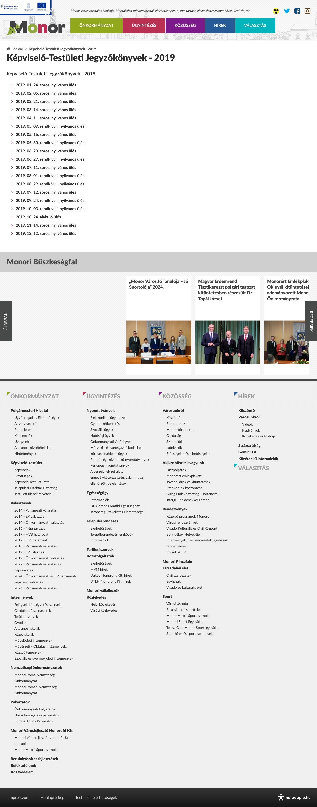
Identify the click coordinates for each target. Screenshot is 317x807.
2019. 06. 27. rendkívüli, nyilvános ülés (50, 159)
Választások (21, 503)
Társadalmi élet (175, 568)
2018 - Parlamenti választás (35, 546)
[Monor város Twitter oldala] (287, 11)
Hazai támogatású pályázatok (36, 715)
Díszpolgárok (176, 470)
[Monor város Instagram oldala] (307, 11)
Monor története (179, 430)
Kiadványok (251, 430)
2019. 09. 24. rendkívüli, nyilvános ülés (50, 201)
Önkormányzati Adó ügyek (110, 442)
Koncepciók (23, 436)
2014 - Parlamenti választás (35, 510)
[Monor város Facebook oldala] (297, 11)
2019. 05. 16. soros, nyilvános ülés (46, 135)
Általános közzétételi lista (33, 448)
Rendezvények (175, 509)
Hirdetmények (25, 454)
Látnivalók (174, 448)
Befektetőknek (23, 766)
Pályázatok (20, 702)
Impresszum (19, 798)
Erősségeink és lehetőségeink (188, 454)
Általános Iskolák (27, 628)
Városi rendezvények (182, 522)
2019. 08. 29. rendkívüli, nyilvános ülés (50, 184)
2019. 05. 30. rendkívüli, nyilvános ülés (50, 143)
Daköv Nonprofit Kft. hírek (111, 575)
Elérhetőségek (101, 528)
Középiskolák (24, 634)
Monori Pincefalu (177, 562)
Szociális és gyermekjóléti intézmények (43, 658)
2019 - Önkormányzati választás (39, 558)
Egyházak (173, 581)
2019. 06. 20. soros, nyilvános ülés (46, 151)
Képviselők (22, 470)
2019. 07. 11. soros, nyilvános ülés (46, 168)
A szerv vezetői (25, 424)
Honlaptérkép (52, 798)
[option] (158, 325)
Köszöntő (173, 418)
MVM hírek (99, 569)
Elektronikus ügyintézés (108, 418)
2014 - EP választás (29, 516)
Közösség (185, 26)
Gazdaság (173, 436)
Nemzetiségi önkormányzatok (36, 668)
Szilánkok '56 (176, 552)
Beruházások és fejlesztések (34, 759)
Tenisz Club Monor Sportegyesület (192, 628)
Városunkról (173, 411)
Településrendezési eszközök (111, 534)
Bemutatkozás (177, 424)
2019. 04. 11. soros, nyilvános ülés (46, 118)
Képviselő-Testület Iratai (32, 482)
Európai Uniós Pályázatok (33, 721)
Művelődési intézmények (33, 640)
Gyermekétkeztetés (105, 424)
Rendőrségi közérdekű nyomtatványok (119, 460)
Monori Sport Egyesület (184, 622)
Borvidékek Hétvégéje (183, 534)
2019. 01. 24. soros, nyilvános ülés (46, 85)
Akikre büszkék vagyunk (183, 463)
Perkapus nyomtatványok (109, 465)
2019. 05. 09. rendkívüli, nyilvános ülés (50, 126)
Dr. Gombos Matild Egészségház (115, 506)
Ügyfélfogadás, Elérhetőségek (36, 418)
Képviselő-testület (26, 463)
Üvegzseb (21, 442)
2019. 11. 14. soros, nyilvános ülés (46, 225)
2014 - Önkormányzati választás (39, 522)
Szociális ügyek (101, 430)
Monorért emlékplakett (184, 476)
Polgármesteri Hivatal (29, 411)
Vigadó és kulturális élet (184, 587)
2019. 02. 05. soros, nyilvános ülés (46, 93)
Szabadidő (174, 442)
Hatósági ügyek (102, 436)
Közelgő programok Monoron (188, 516)
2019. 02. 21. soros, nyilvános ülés (46, 102)
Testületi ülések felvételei (33, 494)
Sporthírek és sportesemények (189, 634)
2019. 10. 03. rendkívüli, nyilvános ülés (50, 209)
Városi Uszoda (177, 604)
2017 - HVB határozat (31, 534)
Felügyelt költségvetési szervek (37, 605)
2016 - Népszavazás (29, 528)
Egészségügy (97, 493)
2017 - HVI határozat (30, 540)
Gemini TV (247, 452)
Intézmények (22, 597)
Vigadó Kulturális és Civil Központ (191, 528)
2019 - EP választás (29, 552)
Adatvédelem (22, 772)
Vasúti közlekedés (103, 610)
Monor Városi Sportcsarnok (35, 750)
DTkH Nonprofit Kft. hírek (110, 581)
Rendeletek (22, 430)
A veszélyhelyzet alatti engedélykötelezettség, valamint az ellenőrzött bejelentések (116, 477)
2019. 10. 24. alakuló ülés (38, 217)
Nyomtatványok (101, 411)
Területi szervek (26, 617)
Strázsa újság (249, 446)
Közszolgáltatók (100, 556)
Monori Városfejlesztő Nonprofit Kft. (42, 731)
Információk (99, 500)
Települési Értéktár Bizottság (35, 488)
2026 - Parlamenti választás (35, 588)
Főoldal (17, 49)
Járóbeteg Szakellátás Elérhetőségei (117, 512)
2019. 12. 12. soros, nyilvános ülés (46, 234)
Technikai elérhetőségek (96, 798)
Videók (247, 424)
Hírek (220, 26)
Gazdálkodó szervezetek (32, 611)
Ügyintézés (144, 26)
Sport (167, 597)
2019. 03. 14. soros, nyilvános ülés (46, 110)
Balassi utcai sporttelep (184, 610)
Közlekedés (96, 597)
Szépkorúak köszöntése (184, 488)
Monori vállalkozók (103, 591)
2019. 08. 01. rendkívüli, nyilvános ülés (50, 176)
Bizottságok (23, 476)
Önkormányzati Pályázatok (34, 709)
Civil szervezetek (178, 575)
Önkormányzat (96, 26)
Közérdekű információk (258, 459)
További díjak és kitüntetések (188, 482)
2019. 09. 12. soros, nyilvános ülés (46, 192)
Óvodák (20, 623)
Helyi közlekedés (103, 604)
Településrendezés (102, 521)
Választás (255, 26)
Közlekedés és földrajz (258, 436)
